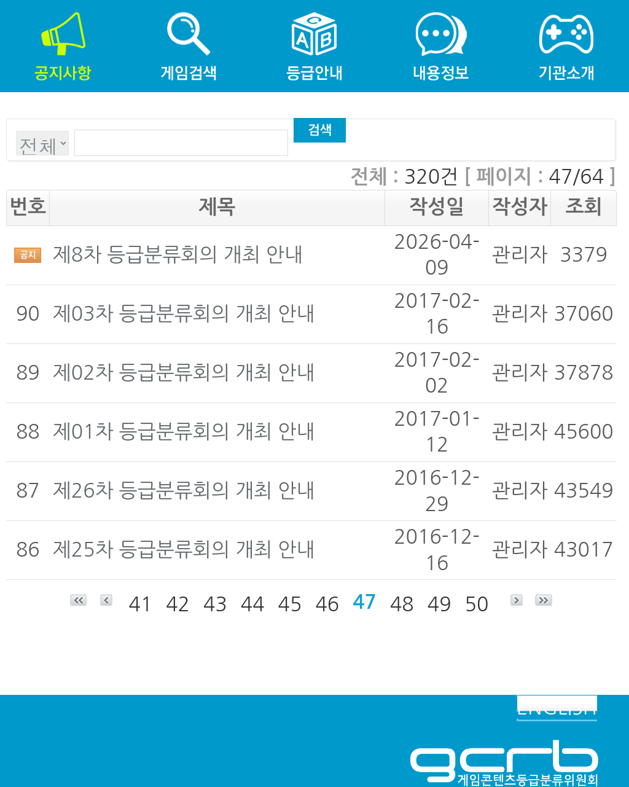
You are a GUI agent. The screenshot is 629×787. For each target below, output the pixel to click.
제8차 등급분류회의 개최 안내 (178, 255)
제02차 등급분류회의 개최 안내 (184, 373)
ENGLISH (557, 708)
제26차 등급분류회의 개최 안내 (184, 491)
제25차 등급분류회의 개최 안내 (184, 550)
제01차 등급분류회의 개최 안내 (184, 432)
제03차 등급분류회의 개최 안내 (184, 314)
